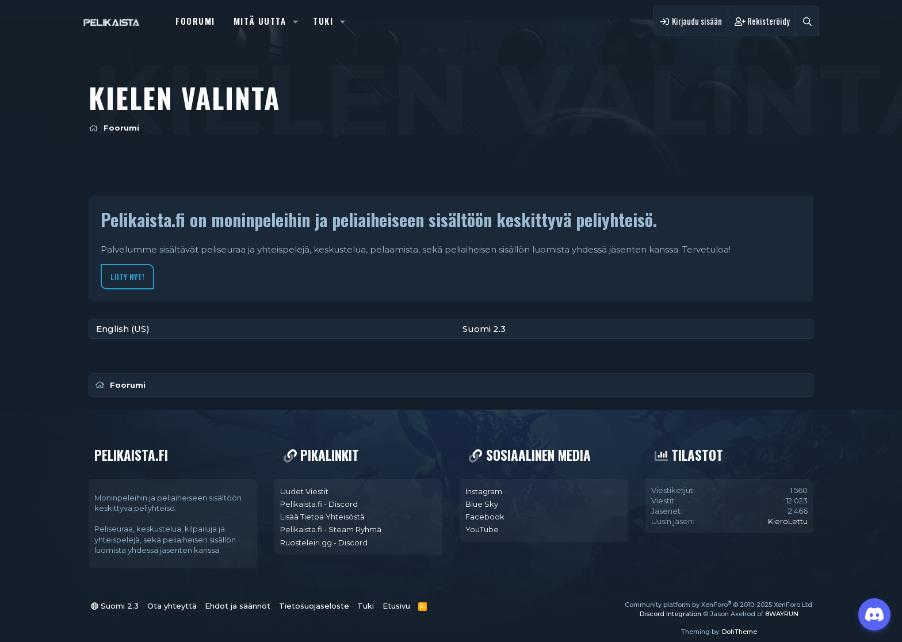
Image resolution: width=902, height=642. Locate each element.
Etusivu (396, 605)
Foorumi (195, 20)
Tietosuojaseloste (314, 605)
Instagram (483, 491)
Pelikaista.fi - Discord (319, 504)
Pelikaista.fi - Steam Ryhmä (330, 529)
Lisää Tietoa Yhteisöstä (322, 516)
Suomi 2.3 (484, 328)
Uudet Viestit (304, 491)
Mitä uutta (260, 20)
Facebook (484, 516)
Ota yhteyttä (172, 605)
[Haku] (807, 21)
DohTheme (739, 632)
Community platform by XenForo (719, 605)
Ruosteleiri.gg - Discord (324, 542)
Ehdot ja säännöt (237, 605)
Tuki (323, 20)
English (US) (123, 328)
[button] (295, 21)
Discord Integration (670, 614)
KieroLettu (788, 521)
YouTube (482, 529)
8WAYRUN (781, 614)
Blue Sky (481, 504)
